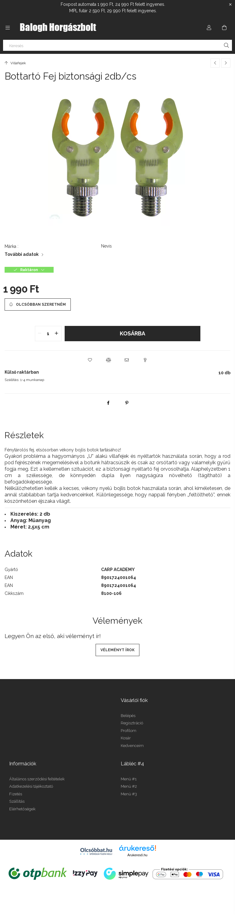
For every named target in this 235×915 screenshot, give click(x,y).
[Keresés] (117, 45)
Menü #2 (129, 786)
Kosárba (132, 333)
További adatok (22, 254)
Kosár (126, 738)
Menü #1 (129, 779)
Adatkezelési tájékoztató (31, 786)
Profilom (128, 730)
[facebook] (108, 402)
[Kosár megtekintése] (224, 27)
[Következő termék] (225, 63)
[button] (90, 359)
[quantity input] (48, 333)
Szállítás (17, 801)
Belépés (128, 715)
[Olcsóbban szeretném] (38, 304)
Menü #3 (129, 794)
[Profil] (209, 27)
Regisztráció (132, 723)
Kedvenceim (132, 745)
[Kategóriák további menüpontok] (7, 27)
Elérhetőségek (22, 809)
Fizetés (15, 794)
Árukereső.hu (137, 855)
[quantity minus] (39, 333)
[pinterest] (127, 402)
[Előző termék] (215, 63)
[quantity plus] (56, 333)
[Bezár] (230, 4)
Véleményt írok (117, 650)
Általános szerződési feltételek (37, 779)
